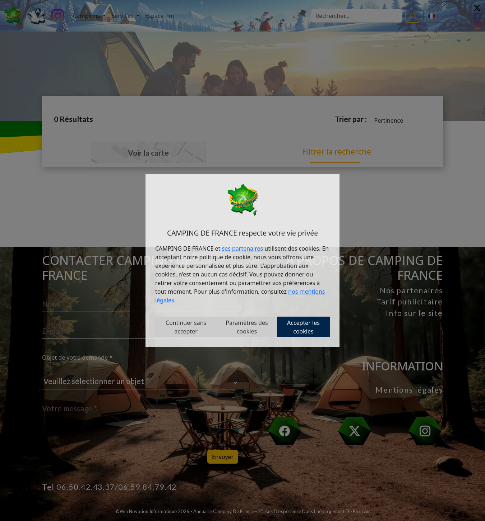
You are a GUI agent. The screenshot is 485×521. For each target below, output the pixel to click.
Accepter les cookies (303, 327)
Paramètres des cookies (247, 327)
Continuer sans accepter (186, 327)
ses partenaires (242, 248)
